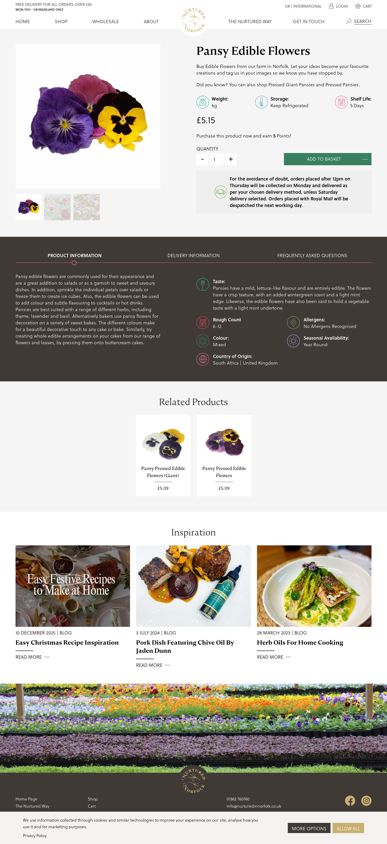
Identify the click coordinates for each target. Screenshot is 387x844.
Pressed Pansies (342, 84)
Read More (29, 657)
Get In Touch (309, 21)
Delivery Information (193, 255)
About (151, 21)
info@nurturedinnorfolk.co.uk (254, 806)
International (307, 6)
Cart (363, 6)
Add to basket (324, 158)
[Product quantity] (217, 159)
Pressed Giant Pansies (291, 84)
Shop (61, 21)
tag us (232, 72)
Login (338, 6)
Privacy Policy (35, 835)
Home (23, 21)
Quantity (207, 148)
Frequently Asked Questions (312, 255)
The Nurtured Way (249, 21)
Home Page (26, 799)
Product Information (75, 255)
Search (348, 21)
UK (287, 6)
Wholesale (105, 21)
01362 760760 (238, 799)
